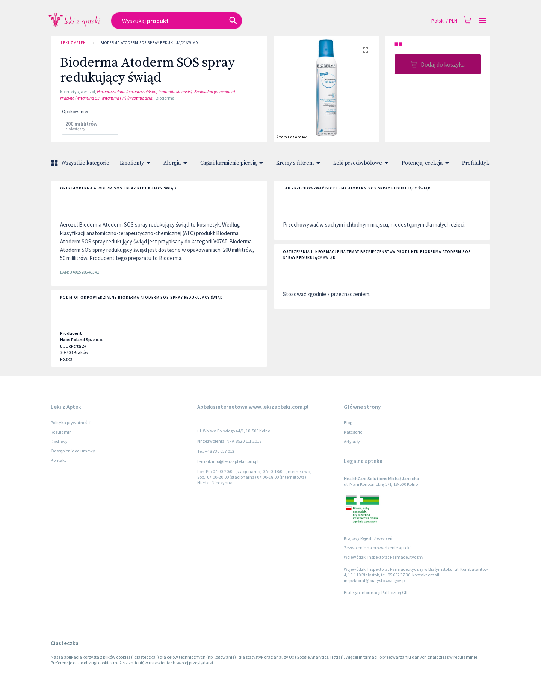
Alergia (176, 163)
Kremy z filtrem (299, 163)
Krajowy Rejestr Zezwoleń (368, 538)
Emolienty (136, 163)
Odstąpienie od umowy (73, 451)
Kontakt (58, 460)
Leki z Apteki (74, 42)
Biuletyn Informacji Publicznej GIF (376, 592)
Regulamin (61, 432)
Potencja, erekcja (426, 163)
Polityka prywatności (71, 422)
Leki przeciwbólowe (362, 163)
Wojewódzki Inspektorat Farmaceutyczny (383, 557)
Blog (348, 422)
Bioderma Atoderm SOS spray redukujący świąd (149, 42)
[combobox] (216, 20)
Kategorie (353, 432)
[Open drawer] (482, 20)
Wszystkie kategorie (81, 163)
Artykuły (352, 441)
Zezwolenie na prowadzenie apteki (377, 547)
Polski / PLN (444, 20)
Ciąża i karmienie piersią (233, 163)
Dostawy (59, 441)
